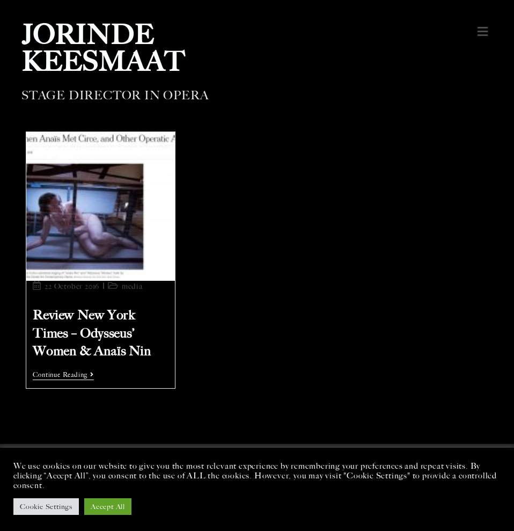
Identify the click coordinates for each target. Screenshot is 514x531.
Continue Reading (63, 375)
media (132, 286)
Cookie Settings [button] (46, 507)
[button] (483, 31)
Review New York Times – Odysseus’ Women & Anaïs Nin (92, 333)
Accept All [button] (108, 507)
